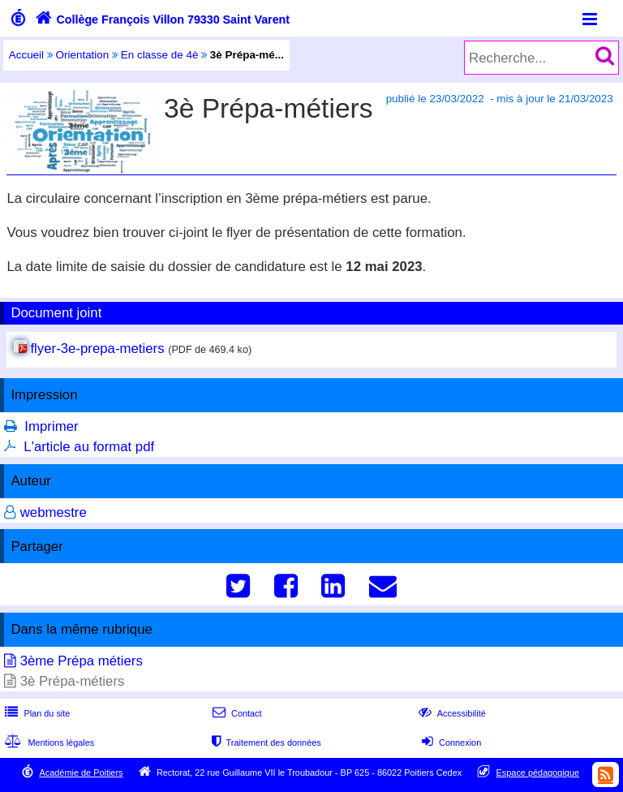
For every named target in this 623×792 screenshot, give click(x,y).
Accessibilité (450, 713)
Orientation (83, 55)
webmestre (53, 512)
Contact (235, 713)
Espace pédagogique (538, 772)
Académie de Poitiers (80, 772)
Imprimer (51, 426)
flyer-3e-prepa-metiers (97, 348)
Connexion (450, 742)
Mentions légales (48, 742)
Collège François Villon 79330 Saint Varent (161, 19)
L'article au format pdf (89, 446)
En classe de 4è (160, 55)
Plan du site (36, 713)
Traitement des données (264, 742)
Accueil (26, 55)
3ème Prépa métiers (81, 661)
